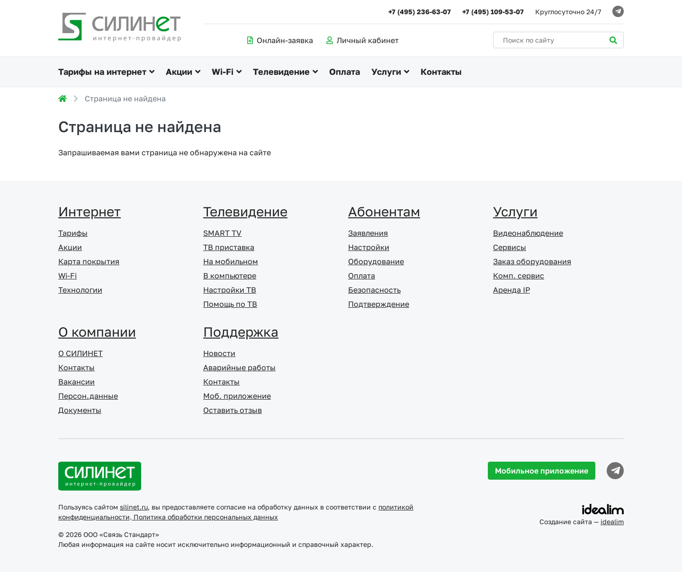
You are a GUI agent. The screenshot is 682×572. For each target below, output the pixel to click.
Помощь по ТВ (230, 304)
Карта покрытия (88, 261)
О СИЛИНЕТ (80, 353)
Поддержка (240, 332)
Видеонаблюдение (528, 233)
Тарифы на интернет (102, 71)
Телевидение (281, 71)
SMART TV (222, 233)
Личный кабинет (362, 40)
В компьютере (229, 275)
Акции (179, 71)
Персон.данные (88, 396)
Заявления (368, 233)
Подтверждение (378, 304)
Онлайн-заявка (280, 40)
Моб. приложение (237, 396)
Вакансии (76, 381)
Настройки (368, 247)
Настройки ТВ (229, 290)
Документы (79, 410)
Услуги (386, 71)
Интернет (89, 211)
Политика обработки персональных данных (205, 517)
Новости (219, 353)
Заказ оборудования (532, 261)
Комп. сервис (518, 275)
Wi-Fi (222, 71)
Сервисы (509, 247)
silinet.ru (134, 507)
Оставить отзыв (232, 410)
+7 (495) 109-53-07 (493, 12)
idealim (612, 522)
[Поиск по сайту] (558, 40)
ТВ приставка (228, 247)
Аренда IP (511, 290)
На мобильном (230, 261)
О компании (97, 332)
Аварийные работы (239, 367)
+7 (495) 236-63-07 (419, 12)
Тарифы (73, 233)
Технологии (80, 290)
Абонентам (384, 211)
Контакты (441, 71)
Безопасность (374, 290)
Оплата (344, 71)
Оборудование (376, 261)
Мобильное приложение (541, 470)
